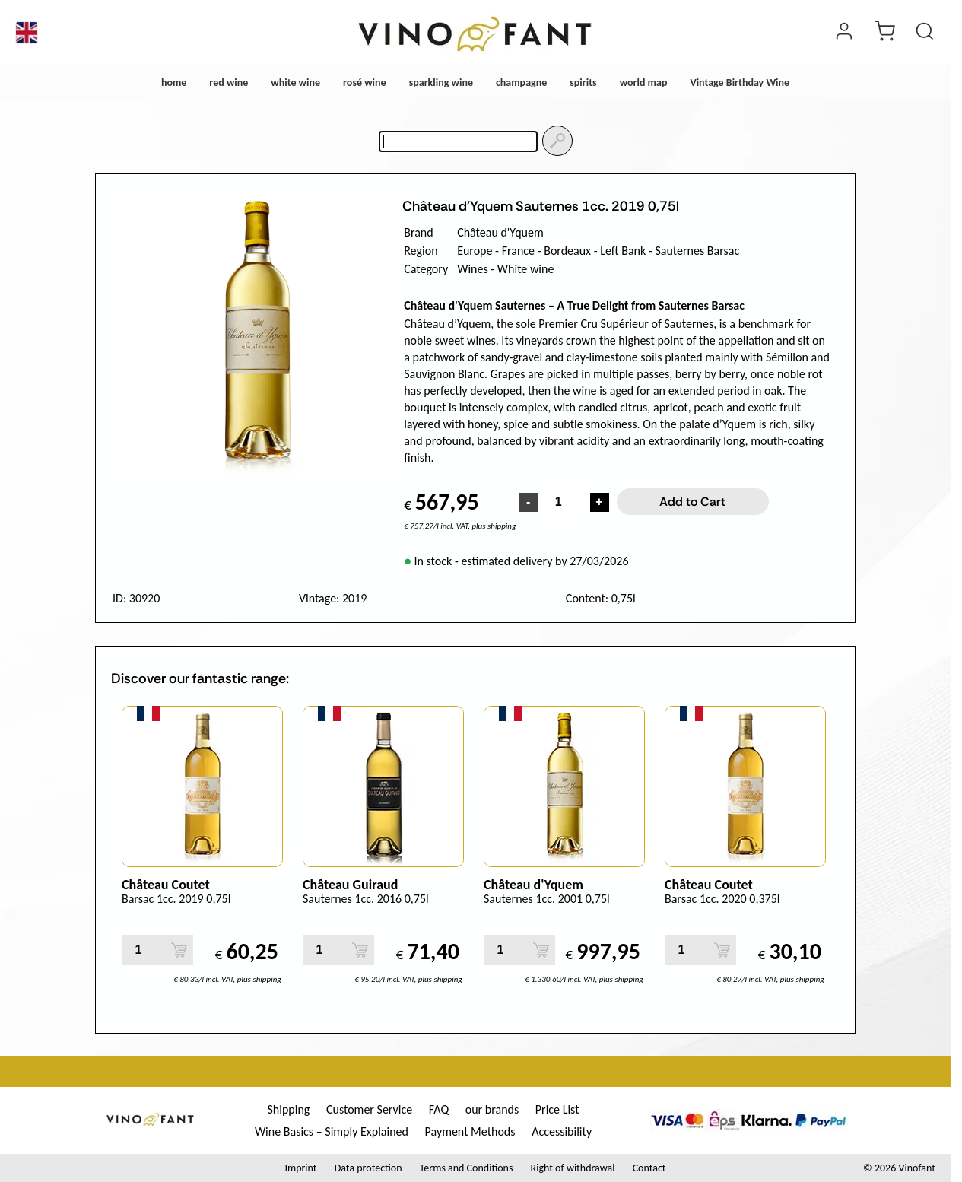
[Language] (26, 32)
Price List (557, 1109)
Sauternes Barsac (697, 250)
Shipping (288, 1109)
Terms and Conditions (466, 1167)
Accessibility (562, 1131)
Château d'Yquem (500, 232)
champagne (521, 82)
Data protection (368, 1167)
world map (644, 82)
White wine (525, 269)
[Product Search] (924, 33)
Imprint (300, 1167)
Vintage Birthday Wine (739, 82)
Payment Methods (470, 1131)
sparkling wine (441, 82)
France (518, 250)
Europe (474, 250)
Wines (472, 269)
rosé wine (364, 82)
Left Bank (623, 250)
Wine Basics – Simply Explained (331, 1131)
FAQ (439, 1109)
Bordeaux (567, 250)
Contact (649, 1167)
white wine (295, 82)
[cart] (884, 33)
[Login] (844, 33)
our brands (492, 1109)
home (173, 82)
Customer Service (369, 1109)
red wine (228, 82)
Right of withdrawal (573, 1167)
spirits (583, 82)
